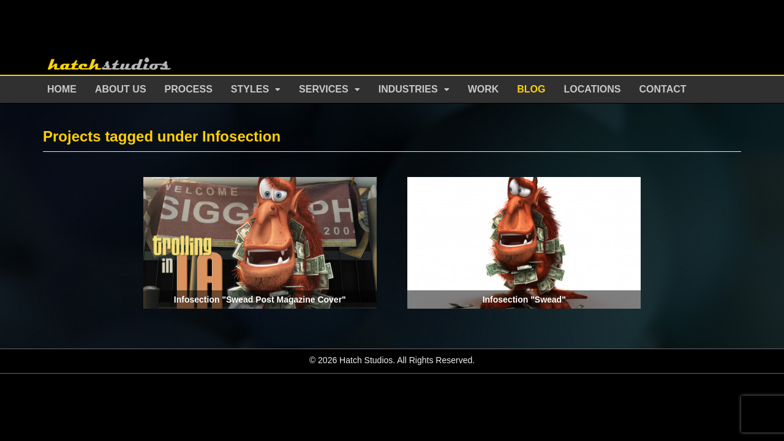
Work (483, 89)
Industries (408, 89)
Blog (531, 89)
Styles (250, 89)
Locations (592, 89)
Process (189, 89)
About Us (120, 89)
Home (62, 89)
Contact (663, 89)
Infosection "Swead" (524, 299)
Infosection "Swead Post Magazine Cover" (260, 299)
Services (324, 89)
